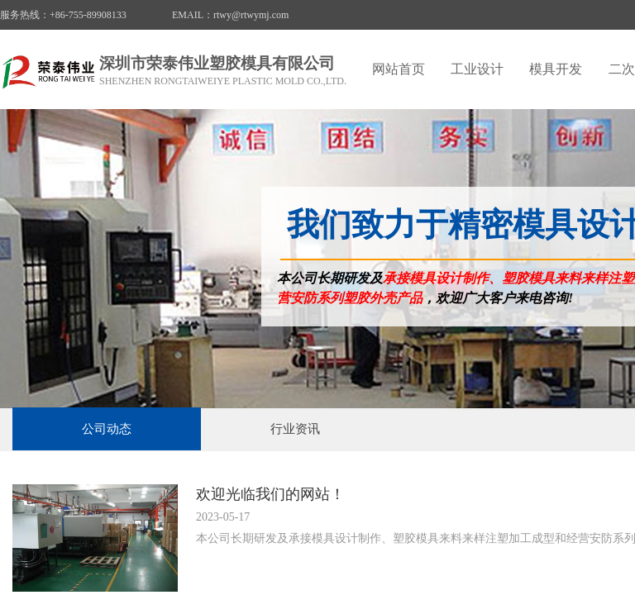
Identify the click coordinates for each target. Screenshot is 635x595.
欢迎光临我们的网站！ (270, 494)
